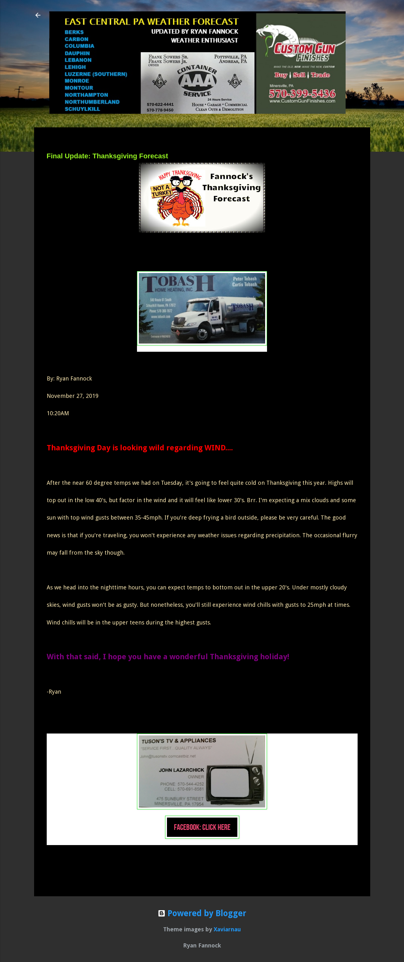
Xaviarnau (227, 929)
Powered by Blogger (202, 913)
